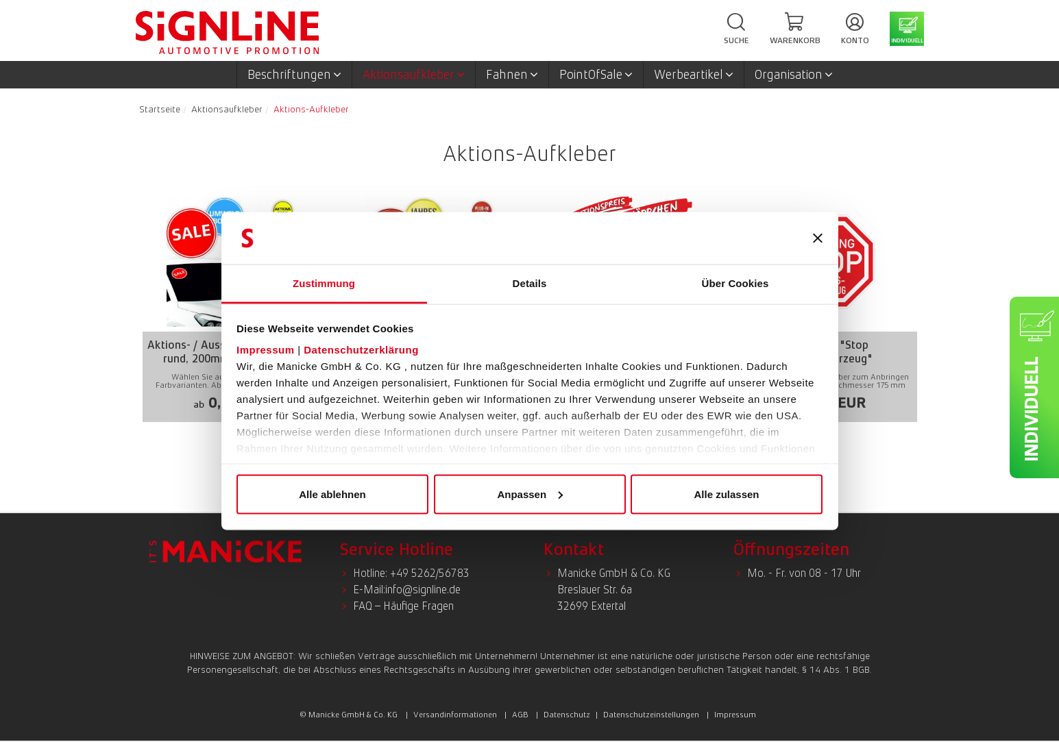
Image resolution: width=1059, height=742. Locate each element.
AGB (520, 714)
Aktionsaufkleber (414, 75)
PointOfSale (596, 75)
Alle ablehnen (332, 493)
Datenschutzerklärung (361, 350)
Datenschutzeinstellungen (651, 714)
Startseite (159, 108)
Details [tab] (530, 283)
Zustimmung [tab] (324, 283)
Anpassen (530, 493)
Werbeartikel (693, 75)
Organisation (794, 75)
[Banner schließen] (818, 238)
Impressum (265, 350)
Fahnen (512, 75)
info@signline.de (423, 589)
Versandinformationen (455, 714)
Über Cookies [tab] (735, 283)
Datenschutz (567, 714)
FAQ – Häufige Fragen (403, 606)
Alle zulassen (726, 493)
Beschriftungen (294, 75)
